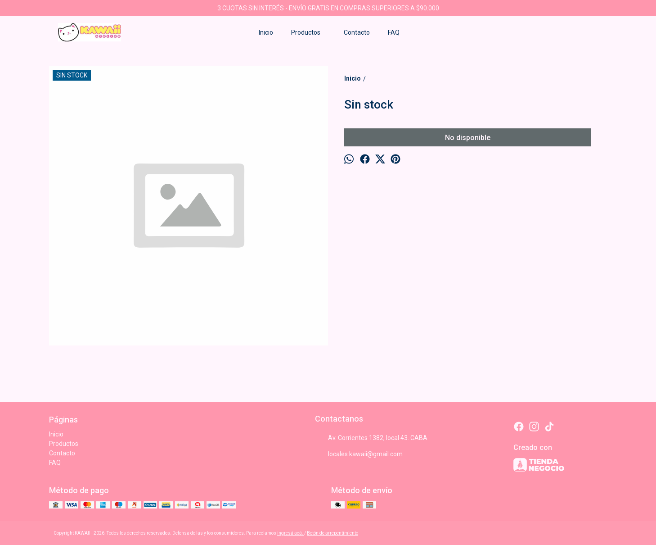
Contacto (357, 32)
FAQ (394, 32)
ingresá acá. (290, 533)
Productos (310, 32)
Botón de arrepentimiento (332, 533)
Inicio (266, 32)
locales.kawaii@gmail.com (359, 454)
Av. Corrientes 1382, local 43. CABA (371, 437)
